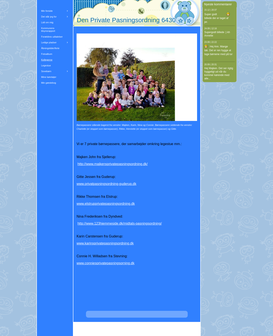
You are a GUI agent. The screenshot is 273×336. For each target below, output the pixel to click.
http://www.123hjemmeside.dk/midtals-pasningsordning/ (119, 223)
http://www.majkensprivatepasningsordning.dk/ (112, 164)
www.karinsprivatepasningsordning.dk (105, 243)
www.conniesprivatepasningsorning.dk (105, 263)
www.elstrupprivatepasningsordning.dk (106, 203)
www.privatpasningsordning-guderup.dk (106, 184)
